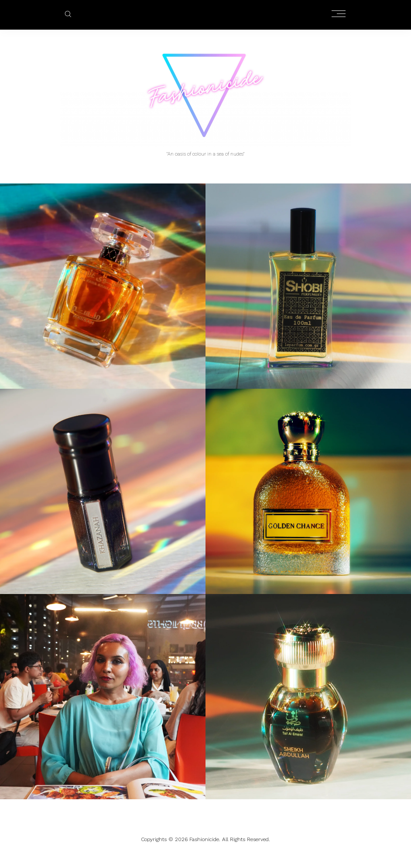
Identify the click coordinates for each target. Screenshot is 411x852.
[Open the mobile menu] (338, 14)
